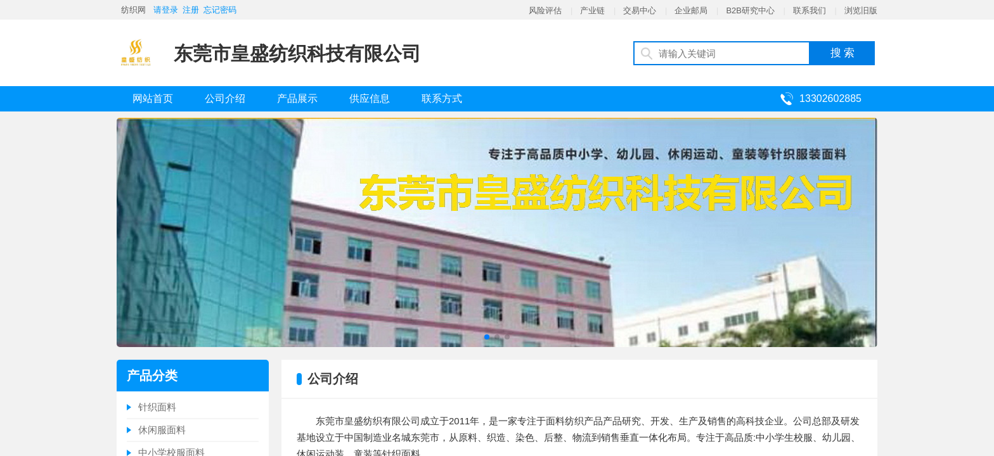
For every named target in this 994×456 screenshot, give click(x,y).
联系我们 (809, 10)
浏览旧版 (860, 10)
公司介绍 (225, 98)
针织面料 (157, 407)
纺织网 (133, 10)
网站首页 (152, 98)
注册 (191, 10)
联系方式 (442, 98)
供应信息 (369, 98)
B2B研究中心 (750, 10)
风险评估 (545, 10)
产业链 (592, 10)
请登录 (165, 10)
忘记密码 (219, 10)
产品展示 (297, 98)
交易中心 (639, 10)
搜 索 (842, 53)
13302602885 (830, 98)
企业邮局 (690, 10)
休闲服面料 (162, 429)
